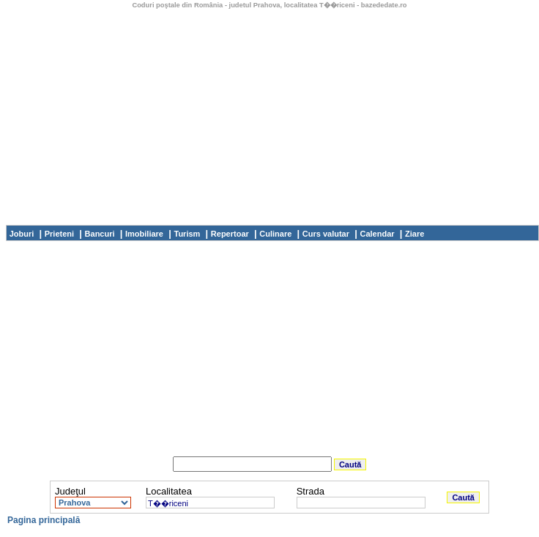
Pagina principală (43, 520)
